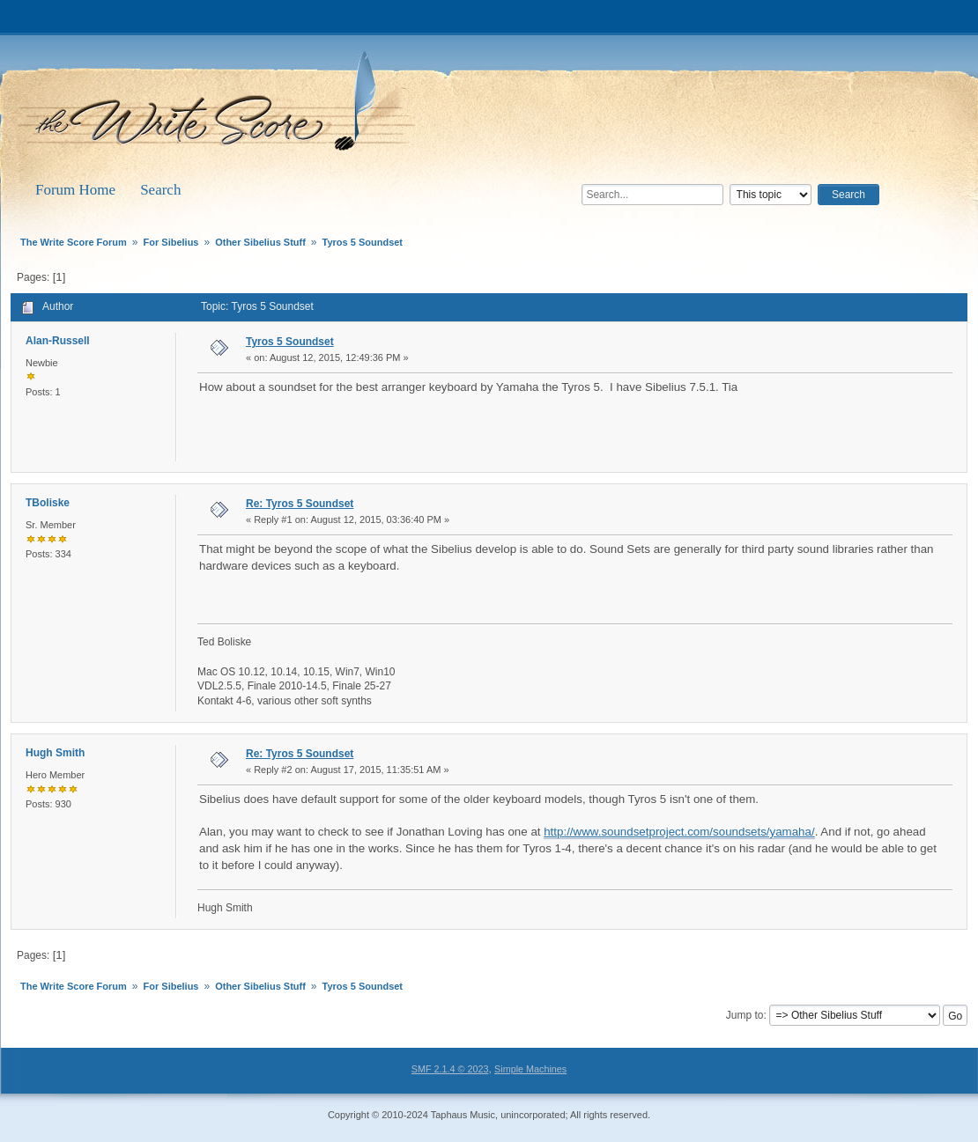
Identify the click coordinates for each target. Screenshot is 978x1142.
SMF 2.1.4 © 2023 (450, 1069)
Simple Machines (530, 1069)
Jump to (745, 1015)
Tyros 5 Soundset (290, 341)
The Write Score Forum (219, 107)
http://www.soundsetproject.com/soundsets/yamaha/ (679, 831)
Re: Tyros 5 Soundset (299, 503)
